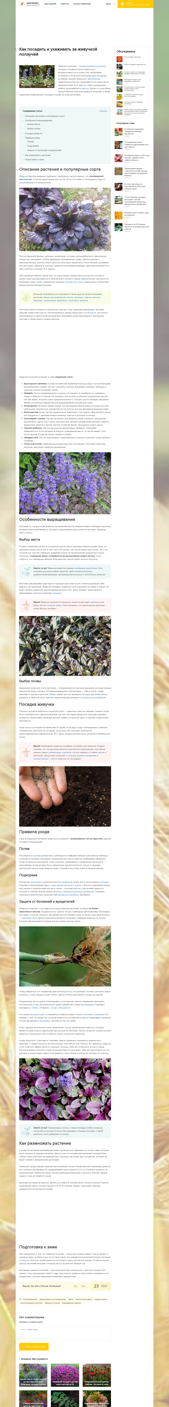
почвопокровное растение (92, 66)
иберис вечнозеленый (54, 297)
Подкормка (33, 146)
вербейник (62, 300)
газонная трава (53, 605)
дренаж (49, 697)
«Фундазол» (64, 1007)
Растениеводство (30, 1299)
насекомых (44, 1020)
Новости (65, 4)
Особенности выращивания (38, 120)
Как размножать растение (38, 155)
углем (36, 1004)
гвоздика (78, 297)
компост (79, 885)
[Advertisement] (84, 25)
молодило (73, 300)
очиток (69, 297)
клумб (39, 282)
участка (85, 88)
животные (95, 602)
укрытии (25, 1260)
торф (53, 885)
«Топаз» (34, 1007)
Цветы (70, 1299)
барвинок (38, 300)
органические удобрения (93, 697)
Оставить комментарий (33, 1346)
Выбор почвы (34, 128)
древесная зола (64, 885)
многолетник (25, 179)
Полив (30, 141)
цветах (101, 752)
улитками (87, 1014)
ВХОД (111, 4)
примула (83, 300)
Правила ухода (32, 137)
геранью (72, 755)
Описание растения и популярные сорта (45, 116)
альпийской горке (74, 282)
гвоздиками (90, 755)
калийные (74, 894)
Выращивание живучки (71, 1303)
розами (80, 755)
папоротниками (40, 758)
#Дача (138, 4)
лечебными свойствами (85, 568)
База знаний (50, 4)
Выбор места (33, 124)
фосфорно (63, 894)
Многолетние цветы (84, 1299)
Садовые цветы (100, 1299)
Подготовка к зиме (34, 159)
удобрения (67, 882)
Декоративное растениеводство (53, 1299)
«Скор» (54, 1007)
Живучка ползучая (52, 1303)
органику (104, 882)
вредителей (38, 1014)
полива (36, 855)
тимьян (87, 297)
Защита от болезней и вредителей (44, 150)
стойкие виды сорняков (59, 752)
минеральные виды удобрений (78, 891)
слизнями (99, 1014)
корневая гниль (29, 918)
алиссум (96, 297)
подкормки (36, 882)
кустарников (89, 312)
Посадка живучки (34, 133)
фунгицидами (87, 1004)
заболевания (93, 79)
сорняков (56, 593)
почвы (95, 549)
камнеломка (50, 300)
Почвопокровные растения (31, 1303)
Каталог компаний (82, 4)
